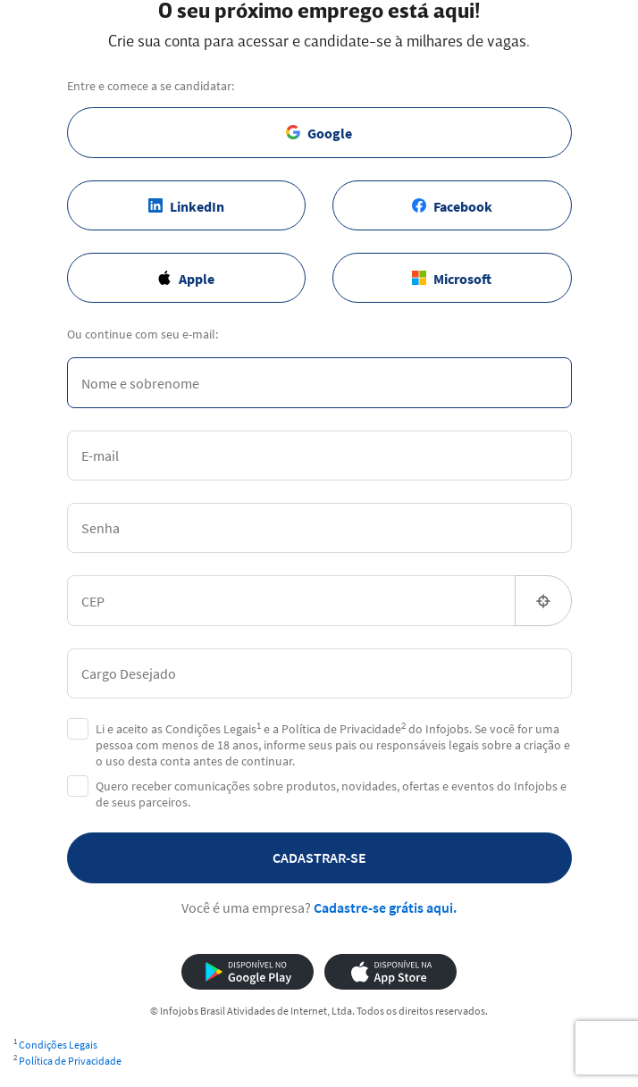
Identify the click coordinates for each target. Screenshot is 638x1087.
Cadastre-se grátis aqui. (385, 907)
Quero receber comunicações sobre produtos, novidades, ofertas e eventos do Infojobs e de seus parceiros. (331, 794)
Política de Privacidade (70, 1060)
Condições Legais (58, 1044)
